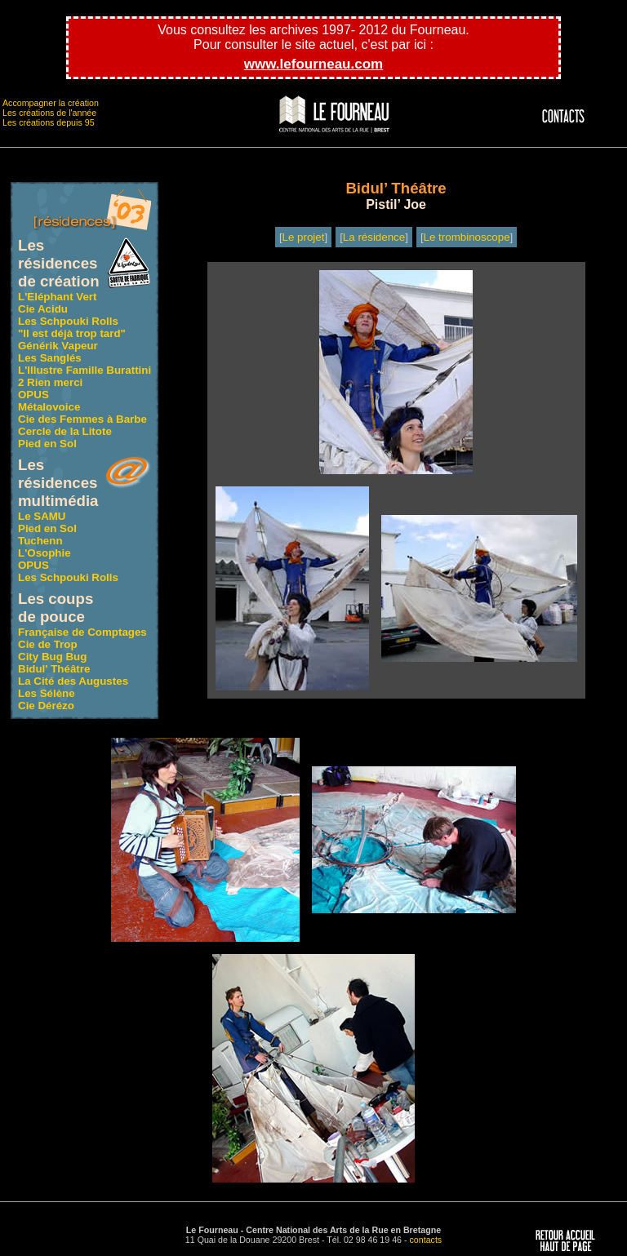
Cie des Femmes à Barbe (82, 419)
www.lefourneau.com (313, 64)
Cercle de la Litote (65, 431)
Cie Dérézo (46, 705)
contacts (426, 1240)
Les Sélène (46, 693)
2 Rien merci (50, 382)
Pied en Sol (47, 443)
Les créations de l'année (49, 113)
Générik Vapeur (58, 346)
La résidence (374, 237)
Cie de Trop (48, 644)
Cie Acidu (43, 309)
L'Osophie (44, 553)
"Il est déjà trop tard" (72, 333)
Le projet (303, 237)
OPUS (33, 394)
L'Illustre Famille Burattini (84, 370)
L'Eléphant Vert (57, 297)
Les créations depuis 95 (48, 122)
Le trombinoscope (467, 237)
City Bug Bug (52, 656)
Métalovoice (49, 407)
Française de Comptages (82, 632)
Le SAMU (42, 516)
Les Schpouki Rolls (68, 321)
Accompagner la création (50, 103)
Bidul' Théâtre (54, 669)
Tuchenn (40, 541)
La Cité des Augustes (73, 681)
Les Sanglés (50, 358)
